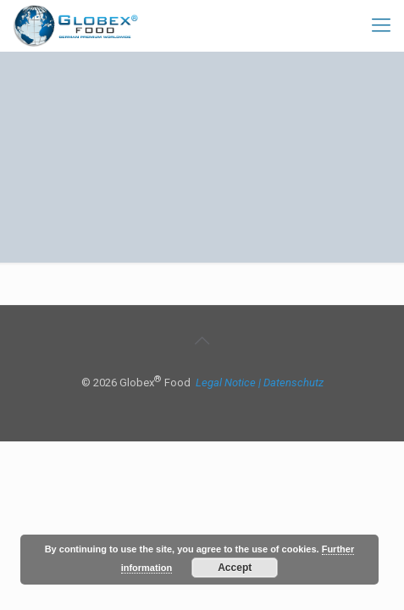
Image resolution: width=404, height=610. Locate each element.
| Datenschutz (291, 382)
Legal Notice (226, 382)
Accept (235, 568)
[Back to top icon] (202, 340)
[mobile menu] (381, 25)
